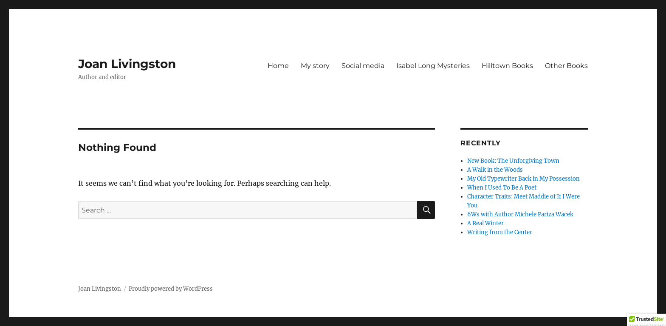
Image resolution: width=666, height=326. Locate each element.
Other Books (566, 66)
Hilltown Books (507, 66)
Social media (362, 66)
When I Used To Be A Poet (501, 187)
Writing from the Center (499, 232)
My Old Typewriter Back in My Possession (523, 178)
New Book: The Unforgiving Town (513, 160)
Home (278, 66)
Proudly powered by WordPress (171, 288)
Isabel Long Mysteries (433, 66)
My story (315, 66)
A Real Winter (485, 223)
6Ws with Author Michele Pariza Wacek (520, 214)
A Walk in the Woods (495, 169)
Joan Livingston (127, 64)
